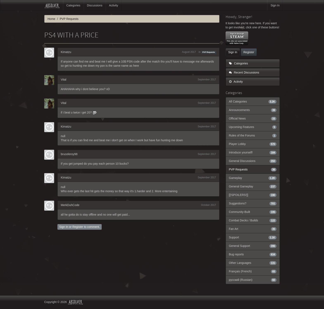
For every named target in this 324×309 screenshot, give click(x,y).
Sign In (275, 5)
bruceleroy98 (69, 154)
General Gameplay (253, 186)
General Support (253, 246)
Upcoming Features (253, 127)
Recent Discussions (244, 72)
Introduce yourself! (253, 152)
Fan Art (253, 229)
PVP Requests (208, 52)
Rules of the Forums (253, 135)
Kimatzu (66, 52)
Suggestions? (253, 203)
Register (77, 226)
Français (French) (253, 271)
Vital (63, 79)
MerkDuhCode (70, 205)
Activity (113, 5)
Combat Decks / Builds (253, 220)
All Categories (253, 101)
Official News (253, 118)
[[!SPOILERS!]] (253, 195)
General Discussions (253, 161)
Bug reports (253, 254)
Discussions (94, 5)
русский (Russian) (253, 280)
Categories (73, 5)
